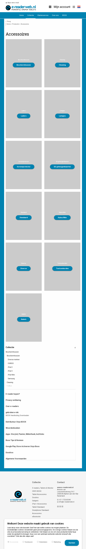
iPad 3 (10, 371)
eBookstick (36, 517)
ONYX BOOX (36, 491)
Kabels (23, 319)
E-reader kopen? (13, 394)
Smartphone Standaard (40, 510)
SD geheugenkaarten (62, 167)
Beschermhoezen (24, 65)
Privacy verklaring (13, 400)
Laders (23, 116)
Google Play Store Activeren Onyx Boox (22, 446)
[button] (78, 6)
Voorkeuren (29, 542)
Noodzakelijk (14, 542)
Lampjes (62, 116)
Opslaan (72, 543)
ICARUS (11, 363)
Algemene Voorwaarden (16, 459)
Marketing (57, 542)
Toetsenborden (62, 268)
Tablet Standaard (38, 507)
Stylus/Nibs (62, 218)
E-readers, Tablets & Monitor (42, 488)
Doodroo (9, 452)
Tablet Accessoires (39, 494)
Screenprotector (23, 167)
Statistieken (43, 542)
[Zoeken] (49, 6)
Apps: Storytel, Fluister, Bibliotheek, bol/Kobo (25, 434)
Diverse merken (14, 360)
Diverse (23, 268)
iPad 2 (10, 367)
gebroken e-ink (12, 412)
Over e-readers (12, 406)
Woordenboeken (13, 428)
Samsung (11, 379)
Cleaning (62, 65)
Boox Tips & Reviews (14, 440)
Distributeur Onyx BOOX (16, 422)
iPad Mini (11, 375)
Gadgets (35, 501)
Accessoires (37, 513)
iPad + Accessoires (39, 504)
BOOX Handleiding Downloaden (17, 415)
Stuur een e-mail (13, 2)
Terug (8, 21)
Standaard (24, 218)
